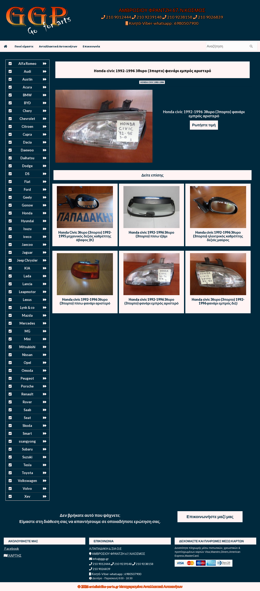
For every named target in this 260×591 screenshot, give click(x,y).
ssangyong (27, 441)
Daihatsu (27, 158)
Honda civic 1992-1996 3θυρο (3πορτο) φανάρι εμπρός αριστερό (152, 70)
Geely (27, 197)
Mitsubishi (27, 347)
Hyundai (27, 221)
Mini (27, 339)
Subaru (27, 449)
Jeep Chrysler (27, 260)
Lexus (27, 300)
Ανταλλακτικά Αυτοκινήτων (58, 46)
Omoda (27, 370)
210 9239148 (147, 16)
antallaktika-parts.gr (104, 586)
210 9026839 (208, 16)
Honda (27, 213)
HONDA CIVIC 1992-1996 (152, 82)
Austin (27, 79)
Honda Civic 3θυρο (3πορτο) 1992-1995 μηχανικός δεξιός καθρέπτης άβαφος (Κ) (85, 236)
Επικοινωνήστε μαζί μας (210, 516)
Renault (27, 394)
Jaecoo (27, 244)
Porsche (27, 386)
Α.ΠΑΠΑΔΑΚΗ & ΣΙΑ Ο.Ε (105, 548)
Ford (27, 189)
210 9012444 (116, 16)
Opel (27, 363)
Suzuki (27, 457)
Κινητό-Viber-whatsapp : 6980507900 (161, 23)
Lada (27, 276)
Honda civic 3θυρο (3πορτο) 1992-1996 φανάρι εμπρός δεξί (218, 301)
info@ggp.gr (99, 558)
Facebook (11, 548)
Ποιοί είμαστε (24, 46)
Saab (27, 410)
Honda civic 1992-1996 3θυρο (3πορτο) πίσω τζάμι (151, 234)
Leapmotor (27, 292)
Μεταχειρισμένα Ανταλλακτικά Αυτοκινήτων (151, 586)
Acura (27, 87)
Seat (27, 418)
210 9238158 (177, 16)
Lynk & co (27, 307)
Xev (27, 496)
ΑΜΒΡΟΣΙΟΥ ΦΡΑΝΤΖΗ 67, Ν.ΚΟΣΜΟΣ (162, 10)
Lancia (27, 284)
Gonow (27, 205)
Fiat (27, 182)
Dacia (27, 142)
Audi (27, 71)
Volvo (27, 488)
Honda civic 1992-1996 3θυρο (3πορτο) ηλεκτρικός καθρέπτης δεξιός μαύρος (218, 236)
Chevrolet (27, 119)
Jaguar (27, 252)
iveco (27, 237)
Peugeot (27, 378)
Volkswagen (27, 481)
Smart (27, 433)
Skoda (27, 425)
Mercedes (27, 323)
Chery (27, 111)
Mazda (27, 315)
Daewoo (27, 150)
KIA (27, 268)
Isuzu (27, 229)
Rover (27, 402)
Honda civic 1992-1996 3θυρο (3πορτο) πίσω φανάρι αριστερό (85, 301)
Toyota (27, 473)
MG (27, 331)
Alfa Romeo (27, 63)
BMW (27, 95)
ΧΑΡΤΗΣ (12, 555)
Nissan (27, 355)
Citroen (27, 126)
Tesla (27, 465)
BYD (27, 103)
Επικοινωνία (91, 46)
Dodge (27, 166)
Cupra (27, 134)
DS (27, 174)
